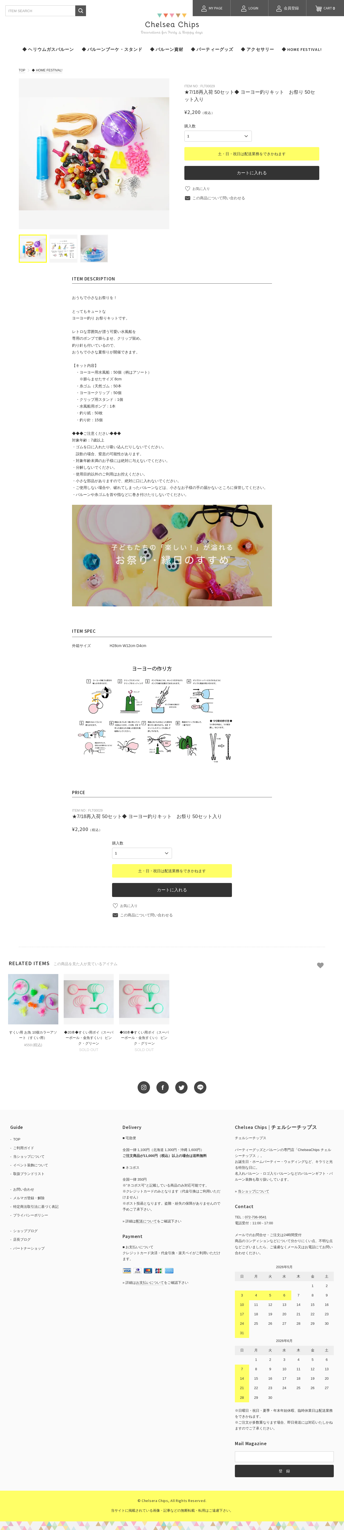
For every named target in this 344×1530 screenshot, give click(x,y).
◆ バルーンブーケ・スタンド (112, 49)
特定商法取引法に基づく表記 (36, 1206)
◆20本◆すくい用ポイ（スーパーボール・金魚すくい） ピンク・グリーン (88, 1037)
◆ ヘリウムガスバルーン (48, 49)
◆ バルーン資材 (166, 49)
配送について (146, 1220)
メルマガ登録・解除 (29, 1197)
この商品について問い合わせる (218, 197)
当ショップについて (29, 1156)
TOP (22, 70)
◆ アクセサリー (257, 49)
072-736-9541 (256, 1216)
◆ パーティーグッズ (212, 49)
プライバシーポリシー (30, 1215)
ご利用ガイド (23, 1147)
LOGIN (249, 8)
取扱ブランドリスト (29, 1173)
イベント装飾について (30, 1164)
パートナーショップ (29, 1248)
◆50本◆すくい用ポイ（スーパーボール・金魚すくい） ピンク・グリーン (144, 1037)
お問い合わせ (23, 1189)
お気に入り (201, 188)
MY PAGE (212, 8)
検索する (80, 10)
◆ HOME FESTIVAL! (302, 49)
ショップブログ (25, 1230)
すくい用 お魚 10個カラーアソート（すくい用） (33, 1034)
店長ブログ (22, 1239)
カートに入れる (252, 171)
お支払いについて (150, 1282)
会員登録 (287, 8)
